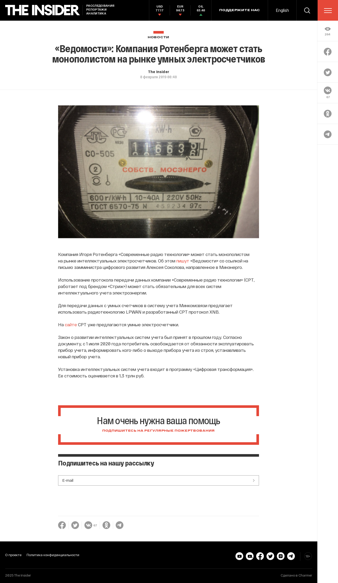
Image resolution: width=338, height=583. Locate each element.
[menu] (328, 10)
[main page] (42, 10)
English (282, 10)
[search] (307, 10)
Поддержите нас (239, 10)
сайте (71, 324)
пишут (182, 260)
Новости (158, 37)
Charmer (305, 575)
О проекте (13, 555)
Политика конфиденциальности (53, 555)
